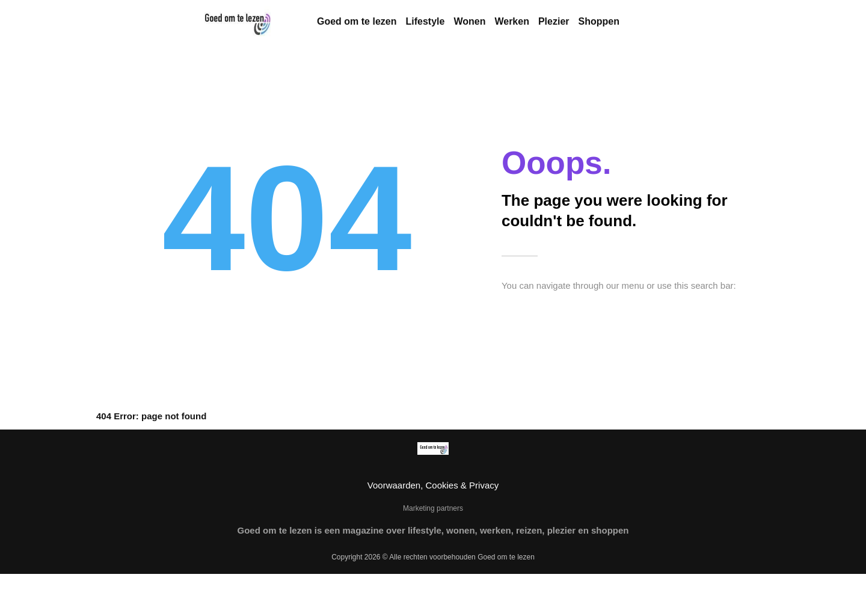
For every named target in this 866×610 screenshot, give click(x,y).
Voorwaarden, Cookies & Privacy (433, 485)
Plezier (554, 21)
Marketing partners (433, 508)
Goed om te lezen (356, 21)
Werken (511, 21)
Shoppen (599, 21)
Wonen (469, 21)
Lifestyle (424, 21)
